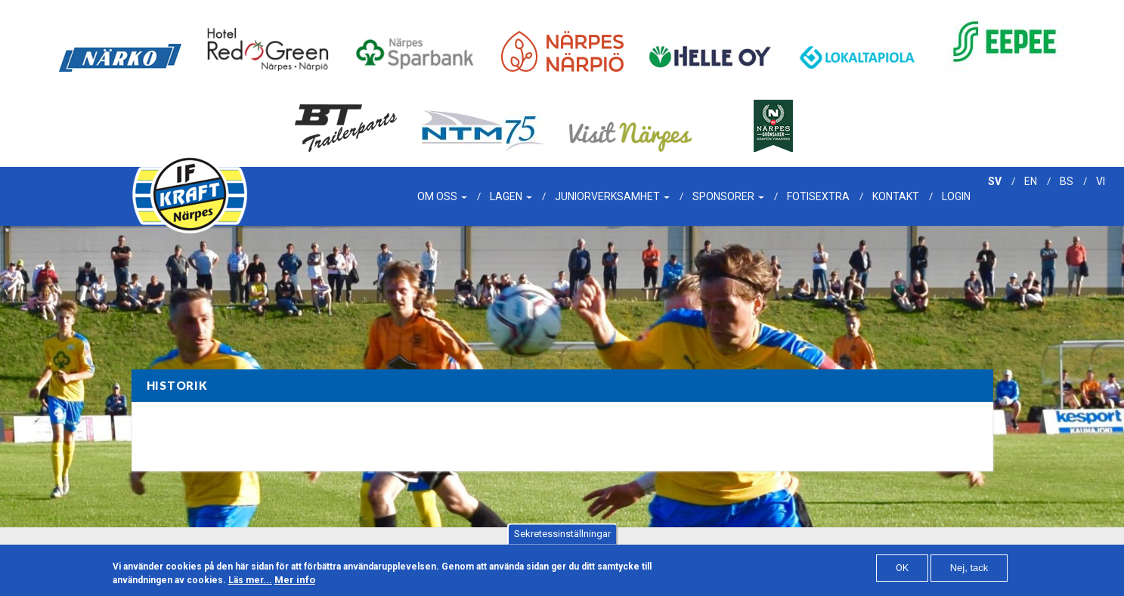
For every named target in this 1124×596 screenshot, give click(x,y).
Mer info (294, 585)
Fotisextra (818, 196)
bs (1066, 181)
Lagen (511, 196)
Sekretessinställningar (562, 539)
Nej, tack (969, 572)
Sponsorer (728, 196)
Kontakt (895, 196)
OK (902, 572)
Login (956, 196)
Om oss (442, 196)
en (1030, 181)
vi (1100, 181)
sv (995, 181)
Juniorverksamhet (612, 196)
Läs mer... (250, 585)
